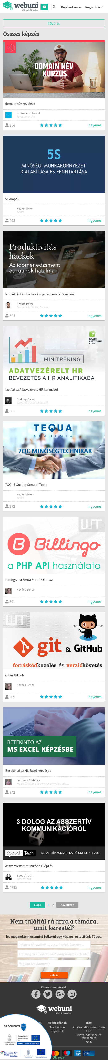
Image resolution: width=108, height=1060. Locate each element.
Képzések (57, 1031)
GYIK (89, 1041)
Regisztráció (94, 7)
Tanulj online (57, 1027)
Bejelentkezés (71, 7)
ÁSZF (89, 1031)
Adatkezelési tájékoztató (89, 1027)
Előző (37, 905)
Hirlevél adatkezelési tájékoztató (89, 1036)
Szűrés (54, 23)
